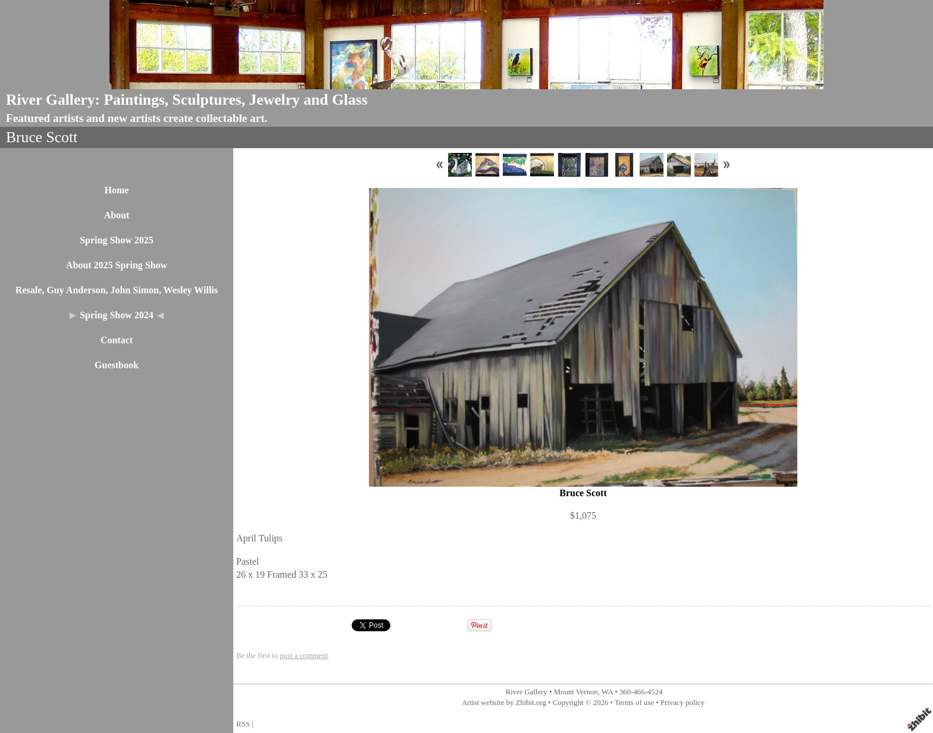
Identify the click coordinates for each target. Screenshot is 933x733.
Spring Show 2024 (117, 315)
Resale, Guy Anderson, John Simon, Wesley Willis (116, 290)
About (117, 215)
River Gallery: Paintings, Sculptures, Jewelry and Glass (187, 99)
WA (607, 692)
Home (117, 190)
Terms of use (634, 702)
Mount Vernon (576, 692)
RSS (243, 724)
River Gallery (526, 692)
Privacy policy (682, 702)
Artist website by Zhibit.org (504, 702)
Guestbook (117, 365)
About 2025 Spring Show (116, 265)
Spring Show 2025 (117, 240)
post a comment (304, 655)
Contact (117, 340)
